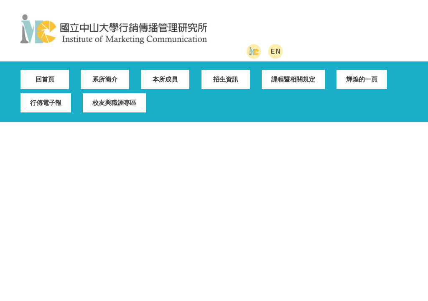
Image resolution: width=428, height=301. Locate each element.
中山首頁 (194, 226)
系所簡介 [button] (104, 73)
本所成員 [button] (165, 73)
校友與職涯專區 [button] (114, 96)
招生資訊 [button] (225, 73)
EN (338, 226)
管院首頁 (234, 226)
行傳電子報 (45, 96)
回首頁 (45, 73)
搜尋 (405, 32)
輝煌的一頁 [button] (361, 73)
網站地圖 (275, 226)
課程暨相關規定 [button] (293, 73)
